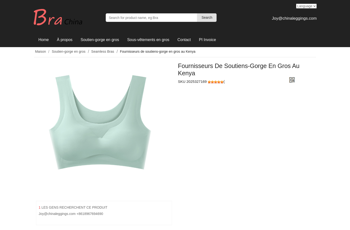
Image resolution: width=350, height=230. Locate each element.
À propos (64, 40)
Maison (40, 51)
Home (43, 40)
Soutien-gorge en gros (99, 40)
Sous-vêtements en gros (148, 40)
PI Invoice (207, 40)
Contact (184, 40)
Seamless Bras (102, 51)
